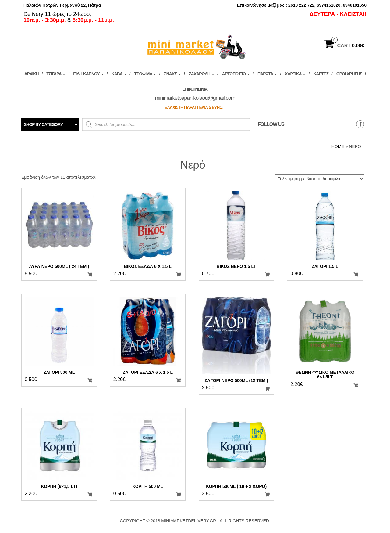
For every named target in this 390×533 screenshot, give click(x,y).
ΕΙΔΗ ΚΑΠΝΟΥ (88, 73)
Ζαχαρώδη (201, 73)
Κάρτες (320, 73)
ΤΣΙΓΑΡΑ (55, 73)
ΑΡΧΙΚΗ (31, 73)
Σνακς (172, 73)
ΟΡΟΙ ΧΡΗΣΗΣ (349, 73)
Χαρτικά (295, 73)
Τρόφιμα (145, 73)
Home (338, 146)
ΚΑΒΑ (119, 73)
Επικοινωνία (195, 98)
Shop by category (43, 124)
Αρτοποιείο (236, 73)
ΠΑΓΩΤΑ (267, 73)
